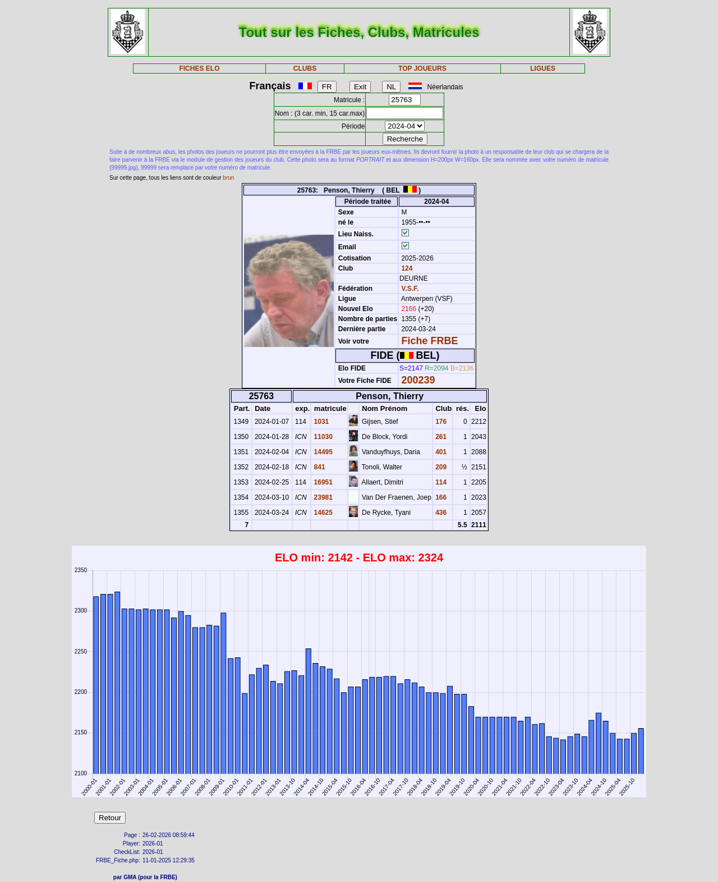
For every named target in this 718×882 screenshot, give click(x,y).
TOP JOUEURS (422, 68)
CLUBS (304, 68)
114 (440, 482)
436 (440, 513)
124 (405, 268)
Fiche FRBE (429, 340)
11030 (322, 437)
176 (440, 422)
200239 (418, 380)
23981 (322, 497)
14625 (322, 513)
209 (440, 467)
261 (440, 437)
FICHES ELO (199, 68)
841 (318, 467)
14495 (322, 452)
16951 (322, 482)
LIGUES (542, 68)
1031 (320, 422)
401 (440, 452)
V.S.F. (409, 289)
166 (440, 497)
